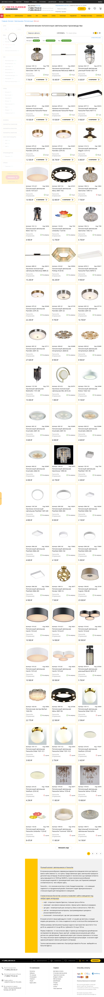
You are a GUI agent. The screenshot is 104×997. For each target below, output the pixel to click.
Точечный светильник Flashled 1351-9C (86, 470)
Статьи (55, 986)
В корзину (41, 79)
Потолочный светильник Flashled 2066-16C (87, 510)
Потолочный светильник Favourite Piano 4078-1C (87, 270)
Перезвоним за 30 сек (62, 5)
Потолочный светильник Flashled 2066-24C (35, 550)
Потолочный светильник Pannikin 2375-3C (35, 310)
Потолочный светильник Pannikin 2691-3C (87, 310)
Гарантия (18, 2)
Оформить (95, 960)
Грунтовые (9, 66)
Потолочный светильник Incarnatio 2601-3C (35, 430)
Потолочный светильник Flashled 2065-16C (61, 550)
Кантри (8, 101)
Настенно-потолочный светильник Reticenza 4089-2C (37, 270)
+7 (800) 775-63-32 (40, 8)
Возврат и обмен (58, 977)
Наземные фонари (11, 75)
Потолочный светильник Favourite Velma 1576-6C (87, 790)
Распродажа (33, 977)
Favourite (9, 156)
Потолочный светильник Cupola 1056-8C (87, 590)
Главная (4, 21)
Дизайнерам (52, 2)
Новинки (32, 979)
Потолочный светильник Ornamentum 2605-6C (87, 350)
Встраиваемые (10, 63)
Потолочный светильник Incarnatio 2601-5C (61, 430)
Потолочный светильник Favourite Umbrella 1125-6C (36, 830)
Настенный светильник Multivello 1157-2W (35, 390)
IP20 (7, 140)
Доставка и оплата (7, 2)
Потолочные (28, 21)
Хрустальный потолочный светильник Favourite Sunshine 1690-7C (88, 830)
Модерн (8, 110)
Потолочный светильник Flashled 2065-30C (61, 510)
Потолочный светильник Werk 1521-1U (35, 229)
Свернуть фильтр (34, 33)
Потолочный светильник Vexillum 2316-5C (35, 790)
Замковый (8, 98)
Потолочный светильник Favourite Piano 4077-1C (87, 109)
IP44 (7, 146)
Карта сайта (33, 982)
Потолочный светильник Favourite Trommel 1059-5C (62, 830)
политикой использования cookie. (87, 989)
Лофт (7, 107)
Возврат (26, 2)
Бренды (61, 2)
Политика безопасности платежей (86, 981)
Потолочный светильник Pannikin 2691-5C (35, 350)
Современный (10, 113)
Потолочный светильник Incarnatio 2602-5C (35, 470)
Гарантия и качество (59, 975)
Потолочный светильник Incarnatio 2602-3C (87, 430)
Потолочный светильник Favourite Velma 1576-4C (61, 790)
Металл (36, 40)
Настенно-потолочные (12, 81)
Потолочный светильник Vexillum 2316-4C (87, 750)
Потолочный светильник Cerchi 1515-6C (61, 670)
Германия (9, 166)
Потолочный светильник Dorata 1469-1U (61, 590)
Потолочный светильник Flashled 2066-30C (35, 590)
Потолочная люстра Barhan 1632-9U (36, 710)
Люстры (9, 41)
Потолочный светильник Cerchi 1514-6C (87, 630)
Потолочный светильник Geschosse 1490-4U (61, 470)
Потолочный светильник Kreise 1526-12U (87, 390)
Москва (38, 5)
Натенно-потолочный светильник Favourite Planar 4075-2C (36, 109)
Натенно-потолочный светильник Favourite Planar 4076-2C (62, 109)
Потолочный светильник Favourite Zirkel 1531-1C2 (61, 750)
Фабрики (32, 973)
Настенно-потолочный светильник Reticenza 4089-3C (63, 69)
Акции (31, 981)
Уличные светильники (12, 50)
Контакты (69, 2)
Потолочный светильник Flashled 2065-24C (87, 550)
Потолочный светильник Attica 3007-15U (61, 189)
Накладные (9, 78)
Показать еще (63, 848)
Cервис (56, 968)
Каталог (2, 16)
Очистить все (96, 37)
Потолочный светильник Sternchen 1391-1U (35, 69)
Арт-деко (8, 92)
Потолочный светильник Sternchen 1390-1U (87, 189)
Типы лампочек (57, 988)
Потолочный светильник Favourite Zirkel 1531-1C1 (35, 750)
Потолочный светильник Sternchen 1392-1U (87, 229)
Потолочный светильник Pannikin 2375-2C (35, 149)
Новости (55, 984)
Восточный (9, 95)
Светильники (18, 21)
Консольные (9, 69)
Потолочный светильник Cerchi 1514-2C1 (61, 630)
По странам (33, 975)
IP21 (7, 143)
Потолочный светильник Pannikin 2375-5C (61, 149)
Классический (10, 104)
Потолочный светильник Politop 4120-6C (61, 270)
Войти (100, 2)
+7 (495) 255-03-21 (40, 10)
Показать (12, 177)
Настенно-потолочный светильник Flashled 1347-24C (37, 510)
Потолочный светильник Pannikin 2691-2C (61, 310)
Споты (8, 47)
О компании (34, 968)
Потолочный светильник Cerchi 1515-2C (35, 670)
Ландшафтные (10, 72)
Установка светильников (60, 973)
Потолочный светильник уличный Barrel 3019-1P (87, 670)
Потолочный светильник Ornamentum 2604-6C (61, 350)
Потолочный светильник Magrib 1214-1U (87, 149)
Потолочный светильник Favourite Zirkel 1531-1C (87, 710)
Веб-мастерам (57, 979)
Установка (43, 2)
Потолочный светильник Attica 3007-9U (61, 710)
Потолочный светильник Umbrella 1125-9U (61, 229)
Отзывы (34, 2)
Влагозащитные (10, 60)
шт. (82, 961)
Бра (7, 38)
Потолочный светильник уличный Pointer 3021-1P (87, 69)
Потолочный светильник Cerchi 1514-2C (35, 630)
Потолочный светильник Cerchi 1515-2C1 (35, 189)
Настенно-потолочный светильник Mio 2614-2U (61, 390)
